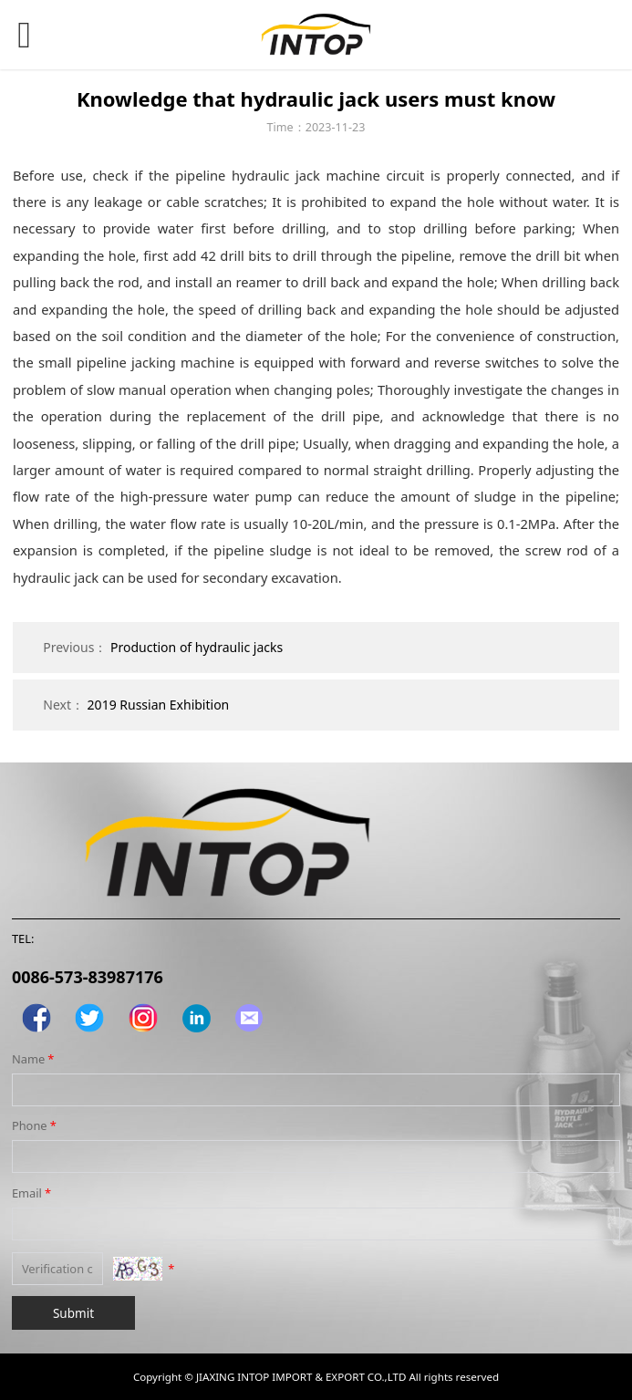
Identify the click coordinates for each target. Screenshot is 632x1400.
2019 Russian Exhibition (159, 704)
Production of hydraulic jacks (196, 647)
